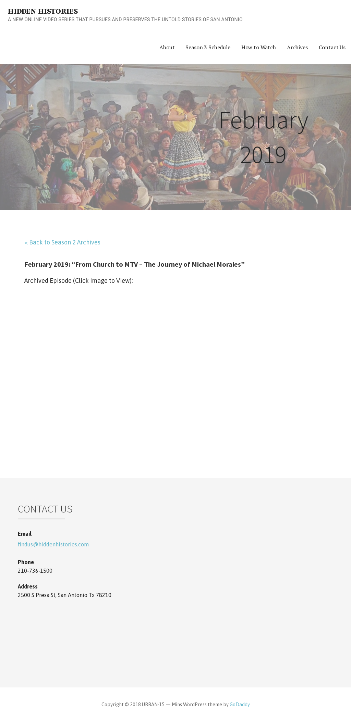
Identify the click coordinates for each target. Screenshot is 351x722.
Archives (297, 47)
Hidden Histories (42, 11)
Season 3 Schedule (207, 47)
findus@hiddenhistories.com (53, 544)
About (166, 47)
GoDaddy (240, 704)
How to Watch (258, 47)
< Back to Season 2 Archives (62, 242)
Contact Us (332, 47)
